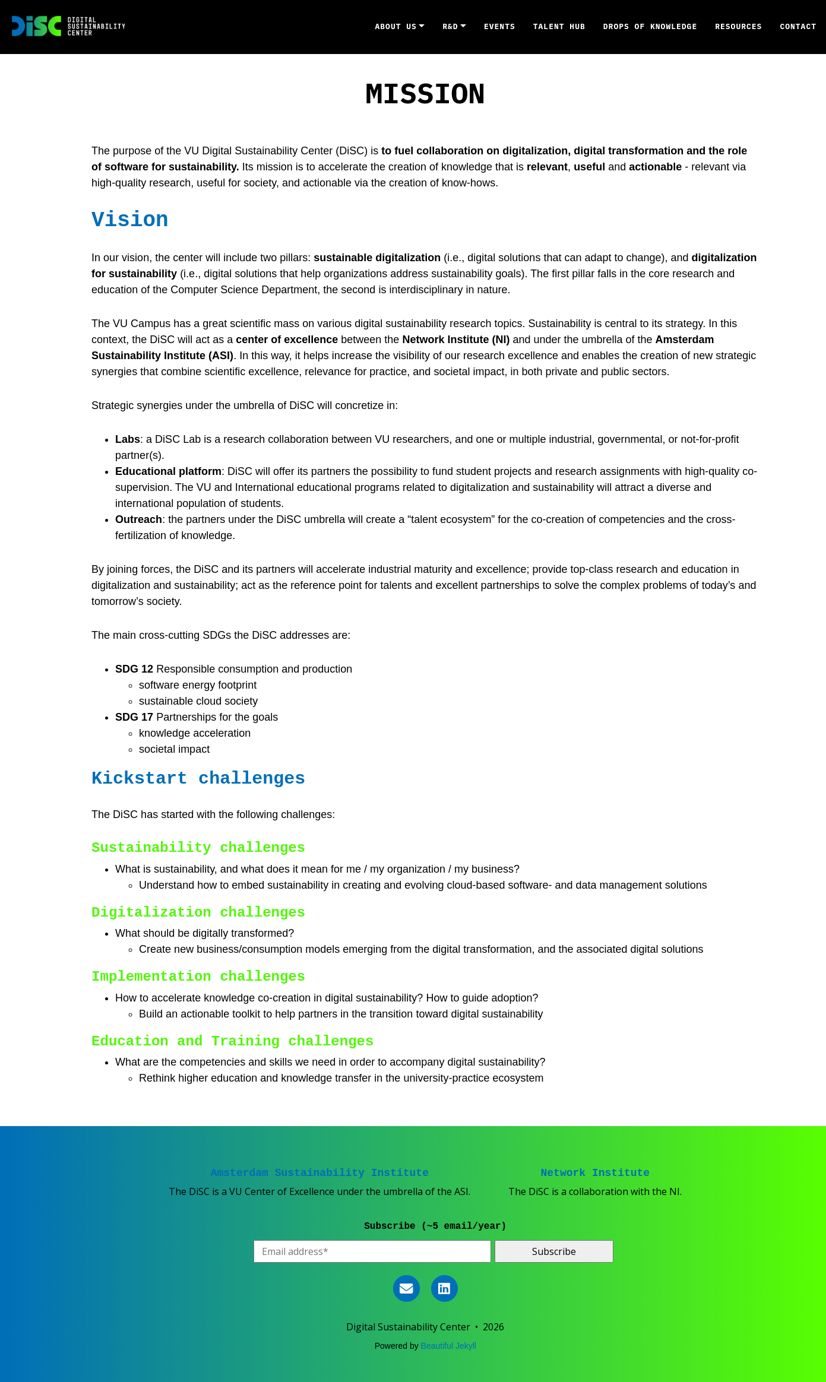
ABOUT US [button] (396, 26)
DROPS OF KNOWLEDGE (650, 26)
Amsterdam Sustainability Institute (320, 1173)
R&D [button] (450, 26)
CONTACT (798, 26)
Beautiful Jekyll (448, 1346)
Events (499, 26)
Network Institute (595, 1173)
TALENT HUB (559, 26)
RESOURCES (738, 26)
